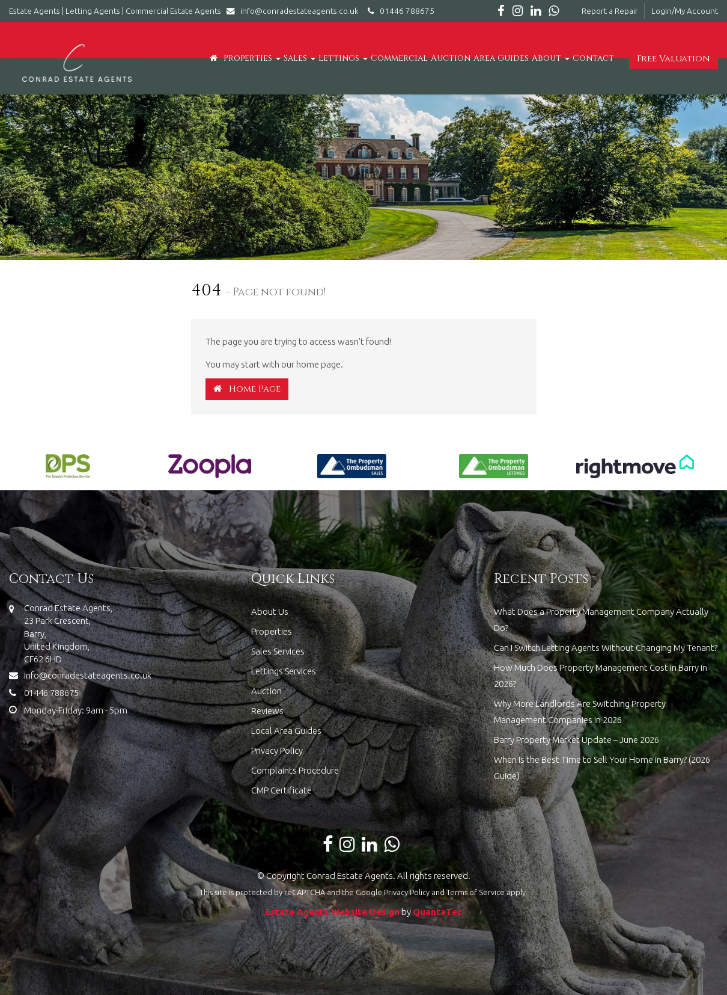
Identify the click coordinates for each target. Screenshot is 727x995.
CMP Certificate (281, 790)
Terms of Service (475, 892)
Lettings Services (283, 671)
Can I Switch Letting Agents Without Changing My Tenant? (605, 647)
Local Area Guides (286, 730)
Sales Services (278, 651)
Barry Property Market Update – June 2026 (576, 740)
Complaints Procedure (295, 770)
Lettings (343, 58)
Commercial (399, 58)
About (551, 58)
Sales (299, 58)
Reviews (267, 711)
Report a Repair (610, 11)
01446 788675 (399, 11)
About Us (269, 611)
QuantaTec (437, 912)
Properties (252, 58)
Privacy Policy (277, 750)
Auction (450, 58)
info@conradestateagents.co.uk (295, 11)
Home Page (247, 389)
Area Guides (501, 58)
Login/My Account (684, 11)
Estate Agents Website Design (332, 912)
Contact (593, 58)
